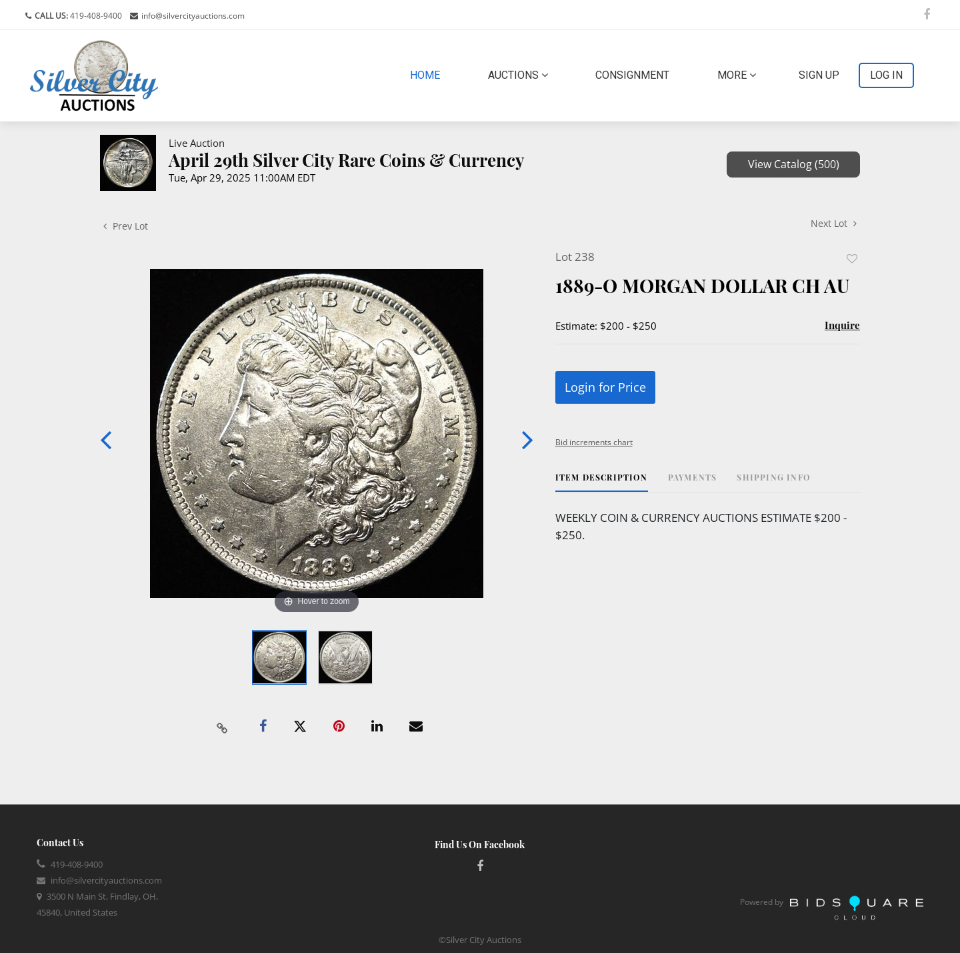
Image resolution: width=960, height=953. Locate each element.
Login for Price (605, 387)
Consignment (632, 75)
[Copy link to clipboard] (223, 727)
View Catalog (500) (793, 164)
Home (427, 74)
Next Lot (834, 223)
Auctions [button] (518, 75)
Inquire (842, 325)
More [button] (736, 75)
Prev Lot (125, 226)
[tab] (601, 482)
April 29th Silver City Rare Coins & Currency (347, 160)
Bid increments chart (594, 442)
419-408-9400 (95, 15)
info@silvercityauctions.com (193, 15)
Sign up (819, 75)
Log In (886, 75)
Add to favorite (852, 258)
